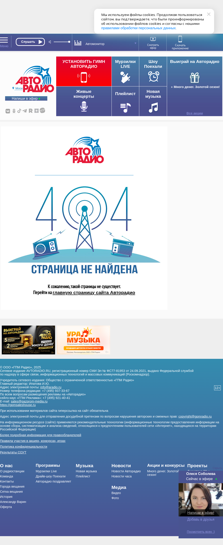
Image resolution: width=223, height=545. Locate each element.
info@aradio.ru (51, 387)
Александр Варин (13, 502)
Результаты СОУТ (13, 452)
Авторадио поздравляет (53, 481)
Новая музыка (86, 471)
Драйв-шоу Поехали (51, 476)
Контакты (7, 481)
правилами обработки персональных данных (138, 28)
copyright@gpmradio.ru (195, 416)
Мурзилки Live (46, 471)
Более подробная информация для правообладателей (40, 435)
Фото (115, 498)
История (6, 496)
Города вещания (12, 486)
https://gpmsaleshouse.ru (18, 405)
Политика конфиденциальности (23, 446)
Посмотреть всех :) (201, 531)
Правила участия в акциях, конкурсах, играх (33, 441)
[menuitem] (18, 465)
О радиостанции (12, 471)
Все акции (195, 113)
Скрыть (217, 468)
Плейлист (83, 476)
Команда (6, 476)
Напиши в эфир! (200, 513)
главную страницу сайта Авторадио (94, 292)
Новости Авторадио (126, 471)
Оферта (6, 507)
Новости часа (122, 476)
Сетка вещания (11, 491)
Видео (116, 493)
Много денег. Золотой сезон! (197, 87)
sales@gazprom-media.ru (29, 401)
